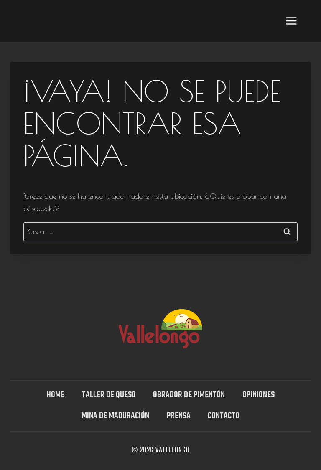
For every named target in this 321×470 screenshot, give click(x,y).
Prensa (179, 416)
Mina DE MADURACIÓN (115, 416)
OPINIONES (258, 395)
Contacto (223, 416)
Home (55, 395)
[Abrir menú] (291, 20)
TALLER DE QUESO (109, 395)
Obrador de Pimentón (189, 395)
